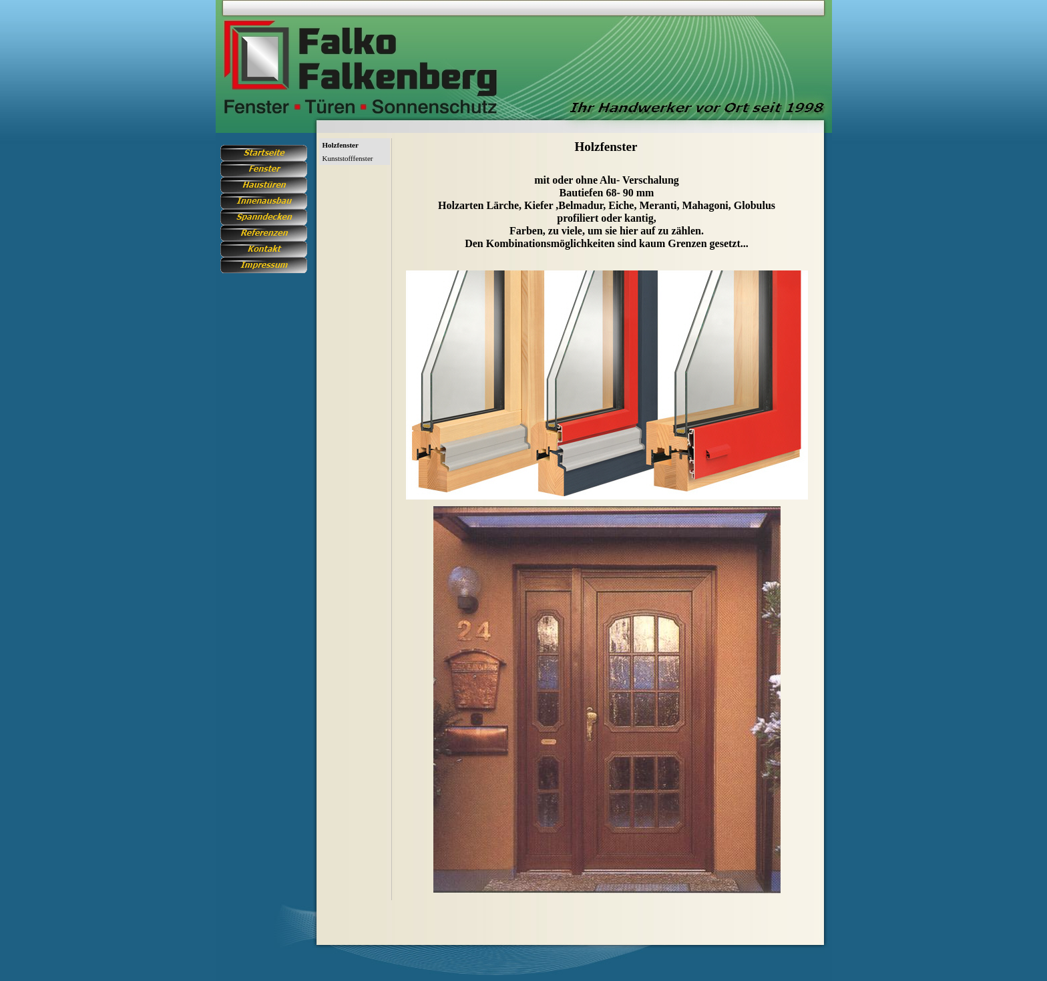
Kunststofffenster (348, 158)
